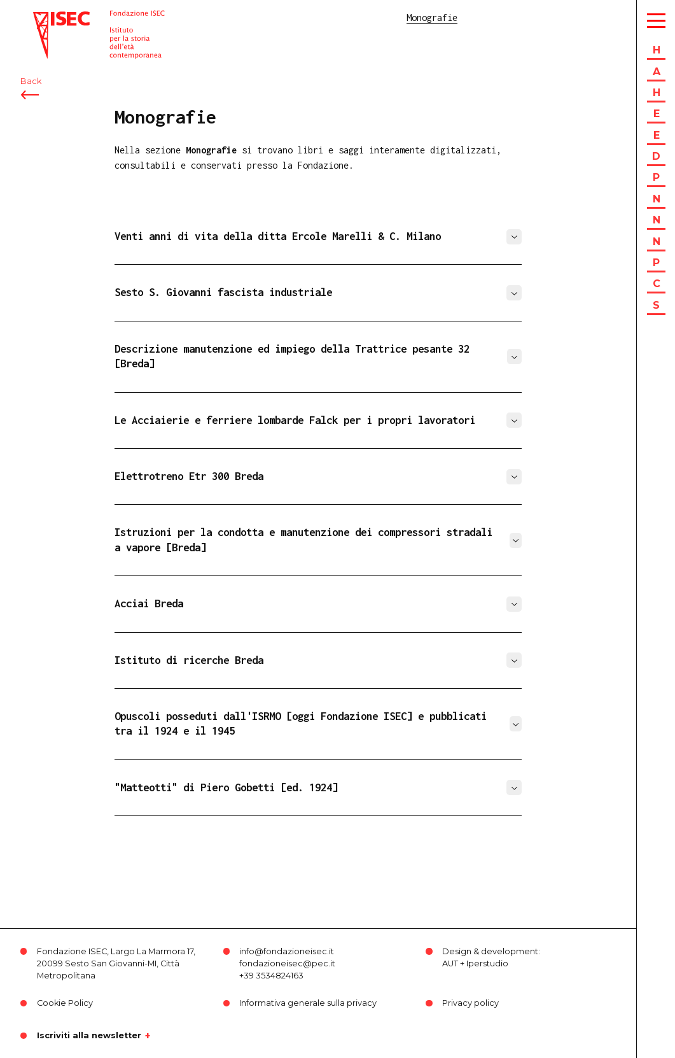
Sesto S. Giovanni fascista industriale (223, 292)
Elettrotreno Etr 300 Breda (189, 476)
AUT (450, 963)
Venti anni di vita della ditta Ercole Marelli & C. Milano (278, 236)
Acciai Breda (149, 603)
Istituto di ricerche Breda (189, 660)
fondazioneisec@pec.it (287, 963)
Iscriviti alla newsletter (89, 1035)
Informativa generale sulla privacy (308, 1003)
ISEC (43, 17)
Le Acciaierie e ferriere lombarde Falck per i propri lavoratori (295, 420)
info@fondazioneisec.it (286, 951)
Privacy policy (470, 1003)
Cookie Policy (65, 1003)
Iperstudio (487, 963)
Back (30, 81)
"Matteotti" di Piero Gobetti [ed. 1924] (226, 787)
